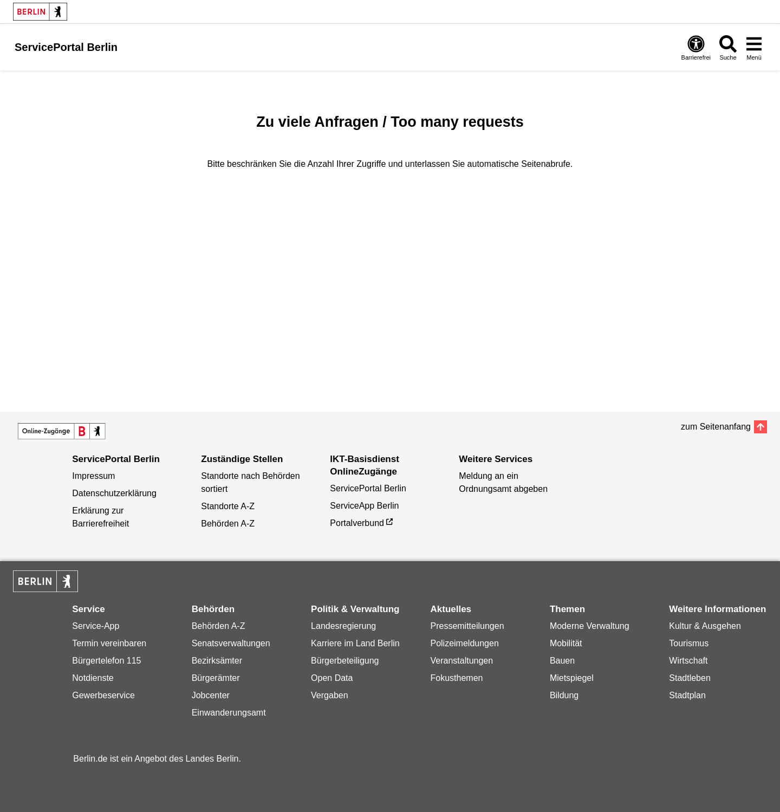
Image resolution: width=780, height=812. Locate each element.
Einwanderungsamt (229, 712)
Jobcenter (211, 695)
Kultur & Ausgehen (705, 626)
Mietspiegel (572, 678)
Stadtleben (690, 678)
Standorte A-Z (228, 506)
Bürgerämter (216, 678)
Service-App (95, 626)
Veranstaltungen (461, 660)
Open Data (332, 678)
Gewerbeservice (103, 695)
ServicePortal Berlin (368, 488)
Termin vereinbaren (109, 643)
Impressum (93, 475)
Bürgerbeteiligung (345, 660)
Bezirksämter (217, 660)
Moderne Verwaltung (589, 626)
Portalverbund (357, 523)
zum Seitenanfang (716, 426)
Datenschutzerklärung (114, 493)
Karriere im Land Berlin (355, 643)
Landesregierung (343, 626)
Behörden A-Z (228, 523)
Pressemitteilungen (467, 626)
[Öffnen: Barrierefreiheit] (696, 47)
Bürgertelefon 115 (106, 660)
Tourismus (688, 643)
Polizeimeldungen (464, 643)
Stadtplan (687, 695)
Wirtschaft (688, 660)
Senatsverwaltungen (231, 643)
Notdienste (93, 678)
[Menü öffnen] (754, 47)
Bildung (564, 695)
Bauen (562, 660)
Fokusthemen (456, 678)
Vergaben (329, 695)
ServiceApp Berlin (364, 505)
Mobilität (566, 643)
